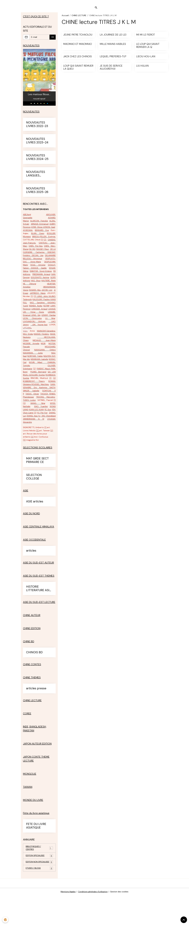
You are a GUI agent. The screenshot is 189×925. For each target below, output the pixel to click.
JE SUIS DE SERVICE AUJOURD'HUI (111, 70)
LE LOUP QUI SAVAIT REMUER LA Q (147, 48)
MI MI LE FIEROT (145, 37)
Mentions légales (66, 921)
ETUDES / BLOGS (39, 897)
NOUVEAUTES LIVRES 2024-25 (37, 160)
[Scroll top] (183, 919)
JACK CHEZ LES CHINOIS (77, 58)
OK (52, 40)
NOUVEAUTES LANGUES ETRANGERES (35, 177)
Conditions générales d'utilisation (93, 921)
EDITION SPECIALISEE (39, 881)
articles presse (36, 714)
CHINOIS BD (34, 678)
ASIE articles (34, 527)
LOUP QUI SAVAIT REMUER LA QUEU (78, 70)
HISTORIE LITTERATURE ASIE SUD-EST (38, 613)
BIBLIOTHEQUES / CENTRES (39, 874)
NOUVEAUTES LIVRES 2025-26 (37, 193)
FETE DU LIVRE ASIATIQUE (36, 851)
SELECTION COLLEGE (34, 502)
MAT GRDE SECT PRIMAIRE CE (37, 485)
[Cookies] (6, 920)
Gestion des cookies (121, 921)
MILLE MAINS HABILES (113, 46)
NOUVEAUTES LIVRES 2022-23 (37, 127)
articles (31, 576)
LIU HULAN (142, 68)
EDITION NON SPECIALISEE (39, 890)
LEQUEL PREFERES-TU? (113, 58)
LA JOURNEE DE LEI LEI (113, 37)
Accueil (65, 17)
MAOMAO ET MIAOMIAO (77, 46)
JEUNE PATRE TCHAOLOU (77, 37)
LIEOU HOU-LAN (145, 58)
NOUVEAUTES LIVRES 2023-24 (37, 144)
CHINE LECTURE (79, 17)
